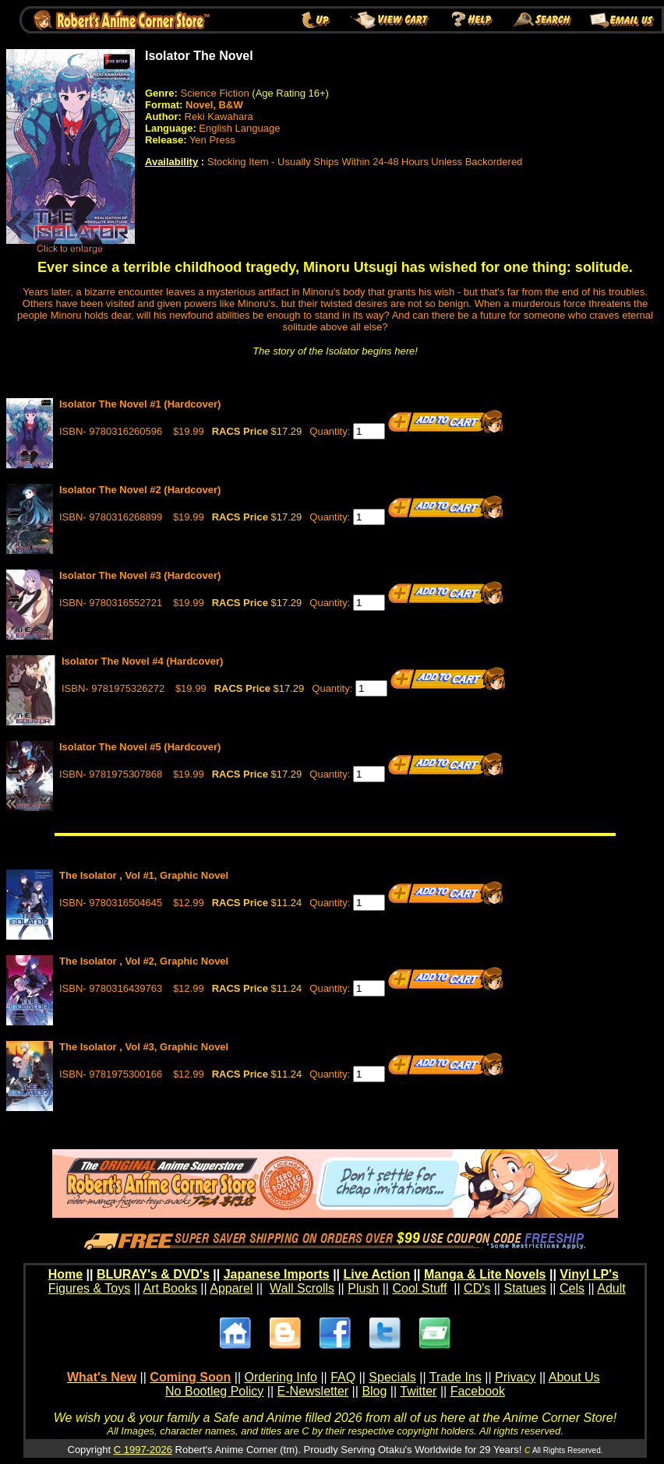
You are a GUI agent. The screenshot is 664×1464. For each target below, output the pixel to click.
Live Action (377, 1274)
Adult (611, 1288)
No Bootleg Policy (214, 1391)
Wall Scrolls (302, 1288)
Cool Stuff (419, 1288)
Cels (572, 1288)
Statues (524, 1288)
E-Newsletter (313, 1391)
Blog (374, 1391)
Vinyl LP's (589, 1274)
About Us (574, 1377)
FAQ (342, 1377)
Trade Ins (455, 1377)
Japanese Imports (277, 1274)
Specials (392, 1377)
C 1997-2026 (143, 1449)
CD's (477, 1288)
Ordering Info (281, 1377)
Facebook (477, 1391)
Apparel (231, 1288)
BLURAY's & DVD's (153, 1274)
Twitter (418, 1391)
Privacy (515, 1377)
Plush (363, 1288)
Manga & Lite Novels (485, 1274)
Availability (171, 162)
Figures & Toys (89, 1288)
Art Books (170, 1288)
